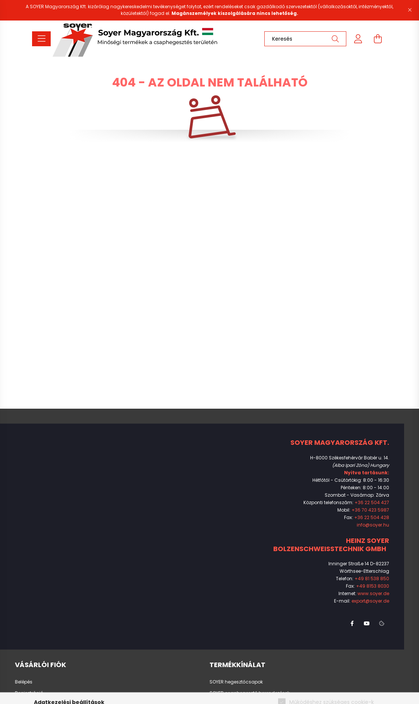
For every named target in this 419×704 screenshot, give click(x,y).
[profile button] (358, 38)
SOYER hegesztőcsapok (236, 682)
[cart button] (377, 38)
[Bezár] (409, 10)
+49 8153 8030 (372, 586)
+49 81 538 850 (372, 578)
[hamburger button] (41, 38)
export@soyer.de (370, 601)
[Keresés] (305, 38)
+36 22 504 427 (372, 502)
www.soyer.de (373, 593)
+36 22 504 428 (371, 517)
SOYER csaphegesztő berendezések (250, 693)
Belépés (23, 682)
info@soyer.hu (373, 525)
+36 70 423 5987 (370, 510)
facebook (351, 623)
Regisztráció (29, 693)
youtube (366, 623)
